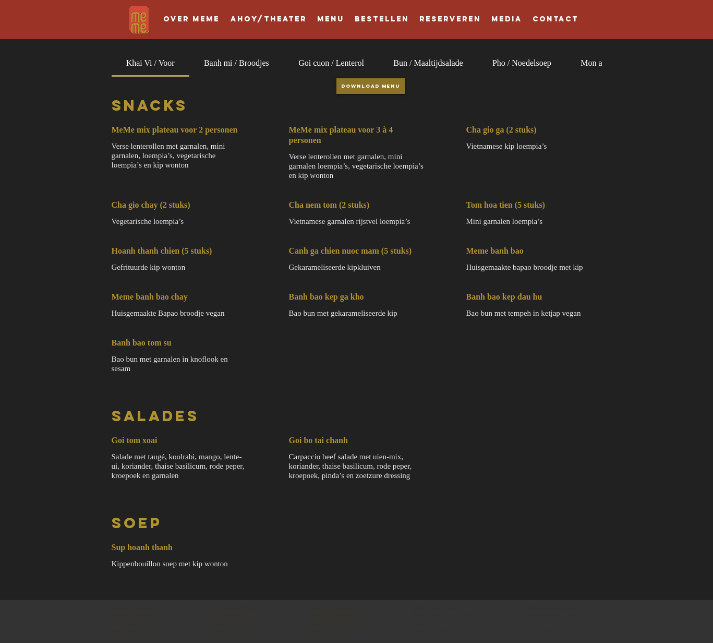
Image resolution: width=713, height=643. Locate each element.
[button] (450, 19)
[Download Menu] (370, 86)
